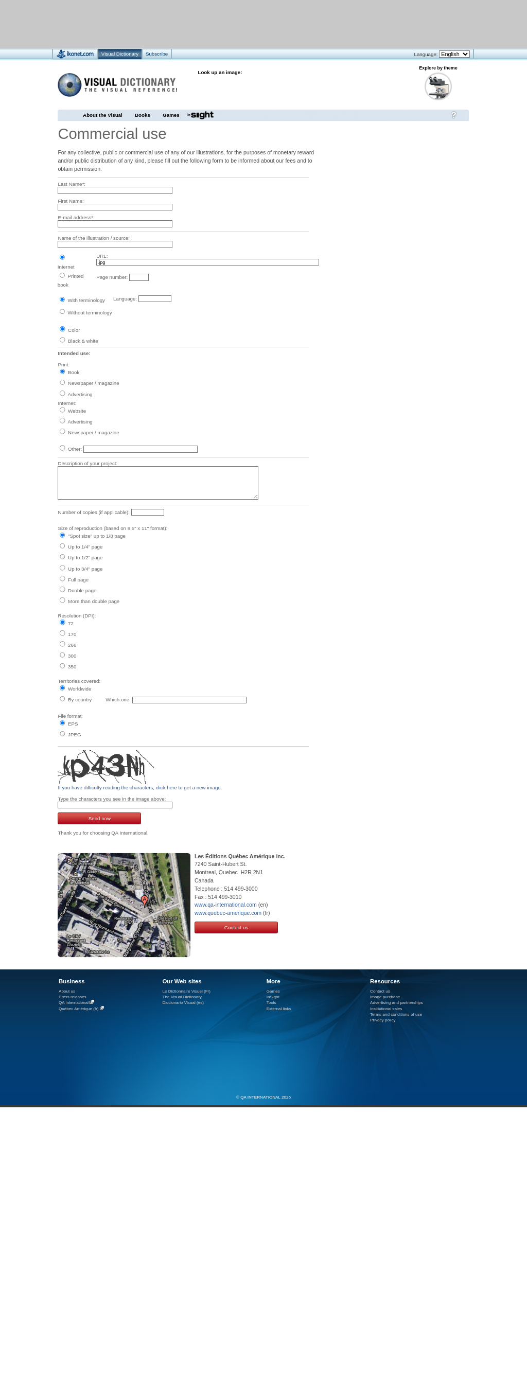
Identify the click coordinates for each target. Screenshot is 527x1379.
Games (171, 115)
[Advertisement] (127, 204)
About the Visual (102, 115)
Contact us (236, 927)
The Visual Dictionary (181, 997)
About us (67, 991)
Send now (100, 818)
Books (142, 115)
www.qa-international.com (226, 904)
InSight (273, 997)
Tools (271, 1002)
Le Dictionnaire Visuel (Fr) (186, 991)
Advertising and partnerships (396, 1002)
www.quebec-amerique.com (228, 913)
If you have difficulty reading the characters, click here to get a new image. (140, 787)
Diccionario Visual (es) (183, 1002)
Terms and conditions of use (396, 1014)
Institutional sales (386, 1008)
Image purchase (385, 997)
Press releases (72, 997)
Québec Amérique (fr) (79, 1008)
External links (279, 1008)
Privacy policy (383, 1020)
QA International (74, 1002)
